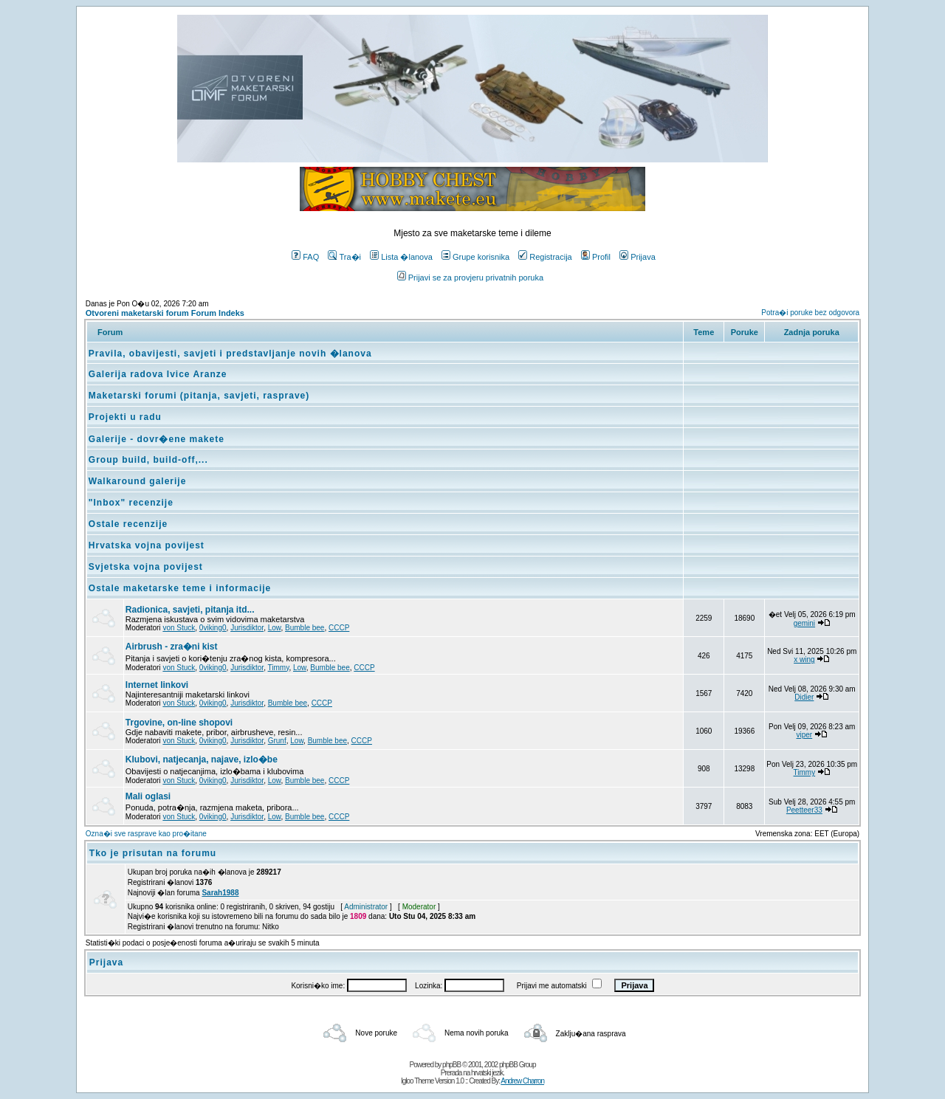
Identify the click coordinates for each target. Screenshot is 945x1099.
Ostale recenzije (128, 524)
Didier (804, 697)
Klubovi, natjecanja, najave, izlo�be (202, 759)
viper (805, 735)
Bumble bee (304, 628)
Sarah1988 (220, 893)
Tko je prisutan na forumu (152, 853)
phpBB (451, 1065)
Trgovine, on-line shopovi (179, 722)
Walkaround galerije (138, 481)
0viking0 (213, 628)
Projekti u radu (125, 417)
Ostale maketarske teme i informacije (180, 588)
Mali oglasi (148, 796)
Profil (596, 256)
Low (274, 628)
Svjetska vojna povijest (146, 567)
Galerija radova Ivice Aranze (158, 374)
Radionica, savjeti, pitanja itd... (190, 609)
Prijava (637, 256)
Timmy (278, 668)
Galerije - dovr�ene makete (156, 439)
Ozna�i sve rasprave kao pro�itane (146, 834)
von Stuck (178, 628)
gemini (804, 623)
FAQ (305, 256)
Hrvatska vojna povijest (147, 545)
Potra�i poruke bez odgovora (810, 313)
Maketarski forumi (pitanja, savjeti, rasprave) (199, 395)
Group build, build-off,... (148, 460)
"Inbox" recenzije (131, 502)
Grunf (277, 741)
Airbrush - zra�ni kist (172, 646)
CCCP (339, 628)
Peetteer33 (804, 810)
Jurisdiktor (247, 628)
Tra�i (344, 256)
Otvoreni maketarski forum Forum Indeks (165, 313)
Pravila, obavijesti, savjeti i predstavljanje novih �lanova (230, 353)
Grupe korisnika (475, 256)
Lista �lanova (401, 256)
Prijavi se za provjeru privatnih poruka (470, 277)
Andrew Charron (522, 1081)
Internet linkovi (157, 685)
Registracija (544, 256)
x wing (804, 659)
